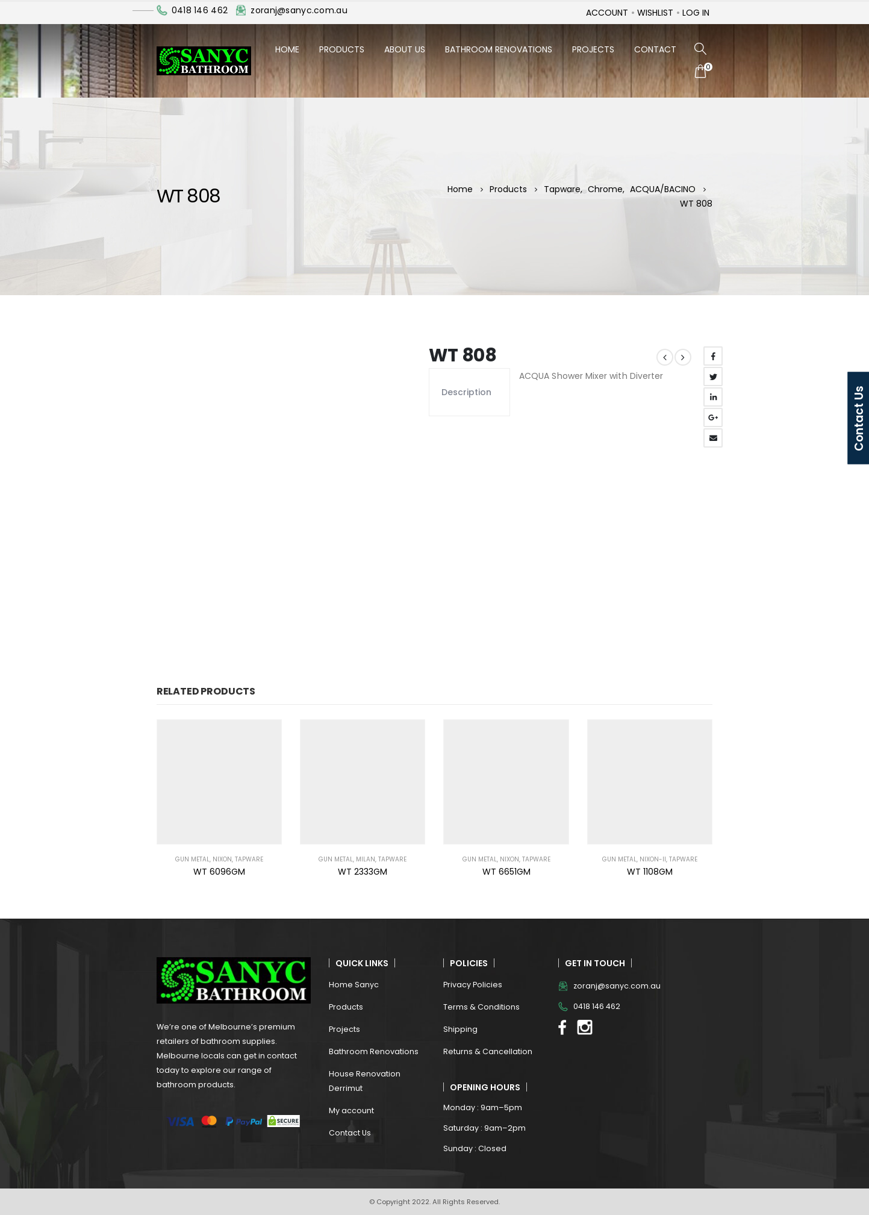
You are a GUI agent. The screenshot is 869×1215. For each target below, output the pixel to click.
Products (341, 49)
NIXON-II (653, 859)
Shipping (460, 1029)
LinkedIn (713, 397)
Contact (655, 49)
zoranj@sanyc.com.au (299, 10)
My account (351, 1110)
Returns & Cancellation (487, 1051)
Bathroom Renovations (498, 49)
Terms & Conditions (481, 1007)
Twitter (713, 376)
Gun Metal (192, 859)
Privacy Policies (472, 984)
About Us (404, 49)
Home (287, 49)
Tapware (249, 859)
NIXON (222, 859)
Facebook (713, 356)
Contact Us (350, 1133)
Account (607, 13)
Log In (695, 13)
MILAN (365, 859)
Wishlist (655, 13)
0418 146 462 (200, 10)
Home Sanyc (354, 984)
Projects (593, 49)
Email (713, 438)
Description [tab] (466, 392)
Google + (713, 417)
